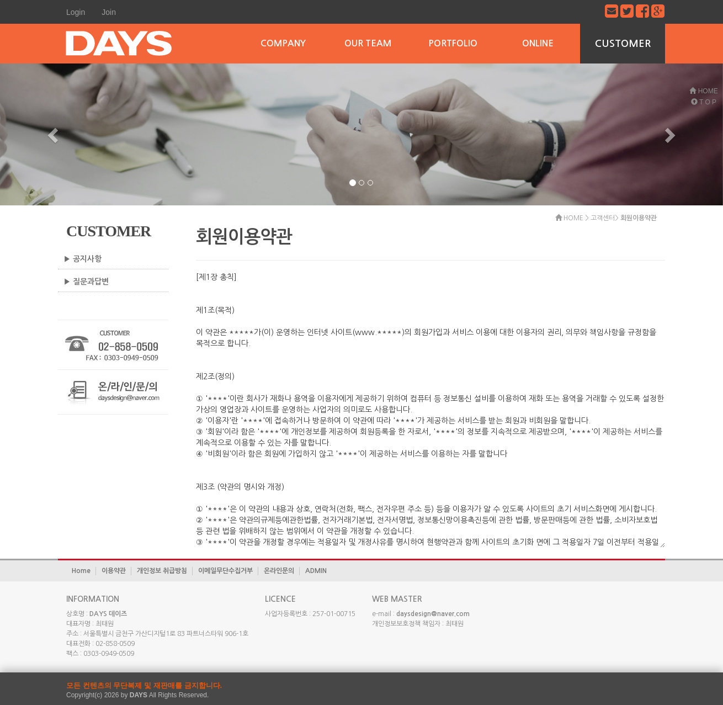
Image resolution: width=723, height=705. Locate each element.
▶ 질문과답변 (86, 281)
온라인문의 (279, 571)
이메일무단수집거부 (225, 571)
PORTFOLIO (452, 43)
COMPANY (283, 43)
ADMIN (316, 571)
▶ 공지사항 (82, 259)
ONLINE (538, 43)
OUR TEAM (367, 43)
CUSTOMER (623, 44)
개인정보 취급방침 (162, 571)
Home (81, 571)
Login (75, 12)
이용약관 (114, 571)
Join (109, 12)
